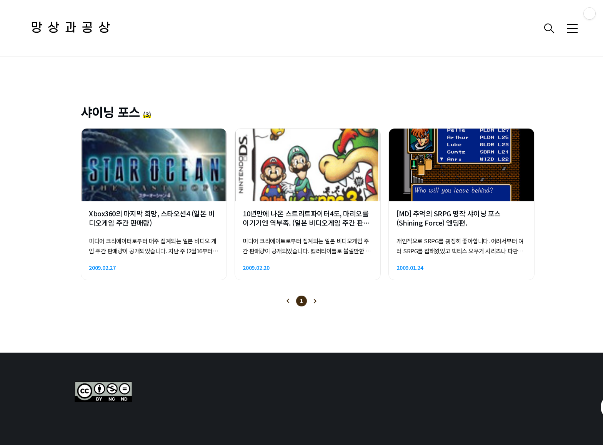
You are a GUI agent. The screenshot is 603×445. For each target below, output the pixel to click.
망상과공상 (73, 28)
